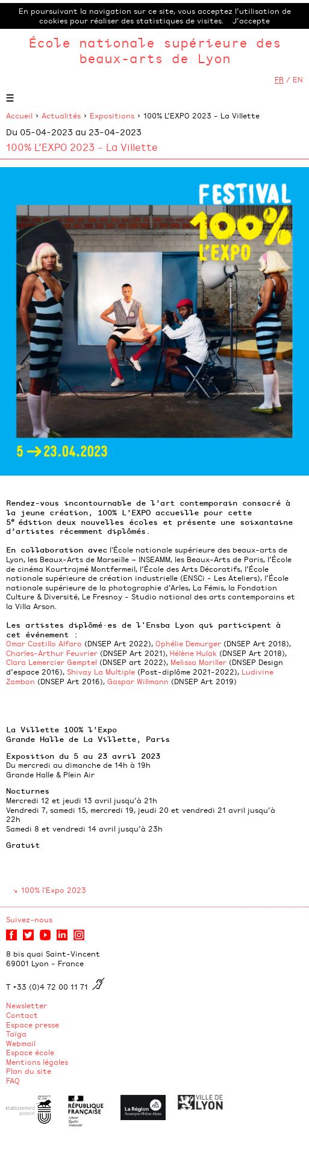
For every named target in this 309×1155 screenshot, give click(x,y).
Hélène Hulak (193, 653)
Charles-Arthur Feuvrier (52, 653)
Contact (22, 1014)
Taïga (16, 1033)
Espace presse (32, 1024)
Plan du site (28, 1070)
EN (298, 79)
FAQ (13, 1080)
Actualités (61, 115)
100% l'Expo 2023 (53, 889)
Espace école (30, 1052)
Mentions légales (37, 1061)
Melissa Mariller (198, 662)
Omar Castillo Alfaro (44, 643)
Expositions (112, 115)
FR (279, 79)
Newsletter (26, 1005)
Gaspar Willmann (138, 681)
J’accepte (251, 20)
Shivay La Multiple (101, 671)
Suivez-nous (29, 919)
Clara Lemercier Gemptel (51, 662)
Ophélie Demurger (188, 643)
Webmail (21, 1043)
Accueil (19, 115)
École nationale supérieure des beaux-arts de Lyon (154, 50)
